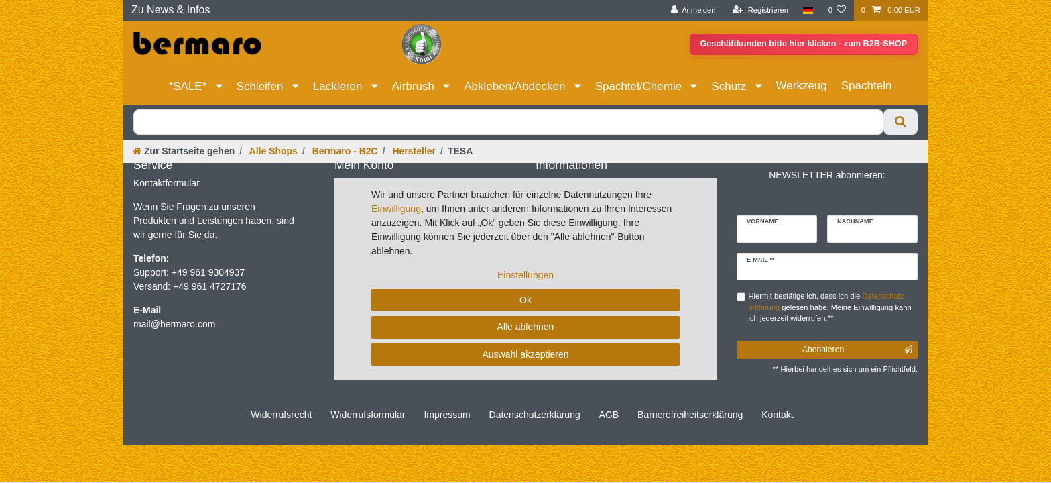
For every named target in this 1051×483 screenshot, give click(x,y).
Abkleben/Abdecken (516, 86)
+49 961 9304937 (207, 272)
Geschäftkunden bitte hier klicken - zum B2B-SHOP (800, 45)
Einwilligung (396, 208)
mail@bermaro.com (174, 324)
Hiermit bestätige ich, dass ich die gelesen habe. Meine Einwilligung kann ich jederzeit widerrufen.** (830, 307)
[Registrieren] (760, 10)
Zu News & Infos (170, 9)
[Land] (808, 10)
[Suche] (900, 122)
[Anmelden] (693, 10)
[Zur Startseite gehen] (184, 151)
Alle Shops (272, 151)
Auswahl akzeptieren (525, 354)
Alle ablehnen (525, 326)
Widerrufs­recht (281, 414)
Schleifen (262, 86)
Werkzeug (801, 85)
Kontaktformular (166, 183)
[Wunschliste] (836, 10)
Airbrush (415, 86)
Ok (525, 299)
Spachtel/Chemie (640, 86)
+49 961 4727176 (209, 286)
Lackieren (339, 86)
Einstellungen (525, 275)
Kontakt (777, 414)
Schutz (730, 86)
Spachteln (866, 85)
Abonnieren (857, 349)
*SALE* (189, 86)
